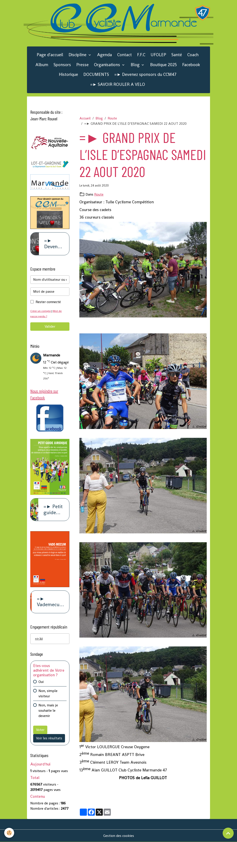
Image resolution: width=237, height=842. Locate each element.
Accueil (85, 118)
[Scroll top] (228, 833)
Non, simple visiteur (47, 694)
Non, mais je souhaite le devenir (48, 711)
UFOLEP (158, 55)
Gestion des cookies (118, 835)
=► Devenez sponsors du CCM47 (145, 74)
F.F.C (141, 55)
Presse (82, 64)
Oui (41, 682)
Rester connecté (48, 302)
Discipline (78, 55)
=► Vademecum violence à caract (50, 602)
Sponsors (62, 64)
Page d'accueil (50, 55)
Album (41, 64)
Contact (124, 55)
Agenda (104, 55)
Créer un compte (40, 311)
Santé (176, 55)
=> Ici (39, 638)
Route (112, 118)
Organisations (107, 64)
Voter (40, 730)
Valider (50, 326)
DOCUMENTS (96, 74)
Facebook (191, 64)
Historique (68, 74)
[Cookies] (9, 833)
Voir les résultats (49, 738)
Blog (136, 64)
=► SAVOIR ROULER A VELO (117, 84)
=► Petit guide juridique (54, 510)
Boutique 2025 (163, 64)
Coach (193, 55)
